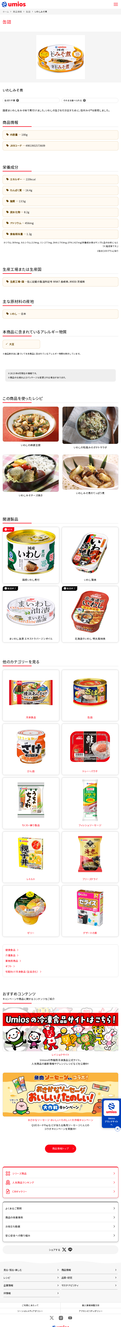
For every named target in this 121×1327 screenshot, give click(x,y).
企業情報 (8, 1285)
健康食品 (10, 950)
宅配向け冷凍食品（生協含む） (22, 971)
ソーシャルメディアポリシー (30, 1310)
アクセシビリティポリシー (91, 1310)
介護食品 (10, 955)
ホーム (6, 11)
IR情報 (7, 1293)
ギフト (8, 966)
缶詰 (28, 11)
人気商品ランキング (23, 1182)
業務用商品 (11, 961)
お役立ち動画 (12, 1226)
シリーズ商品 (19, 1173)
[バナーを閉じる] (117, 1128)
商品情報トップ (60, 1148)
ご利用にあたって (30, 1305)
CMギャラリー (19, 1191)
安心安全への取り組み (17, 1235)
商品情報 (17, 11)
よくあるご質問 (13, 1208)
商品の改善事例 (14, 1217)
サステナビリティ (69, 1285)
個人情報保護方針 (91, 1305)
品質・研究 (66, 1277)
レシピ (6, 1277)
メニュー (115, 4)
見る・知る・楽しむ (12, 1270)
